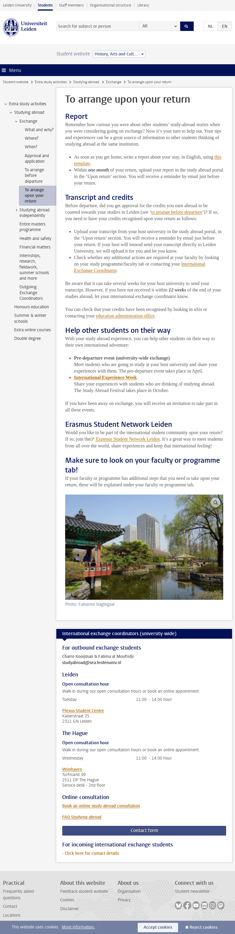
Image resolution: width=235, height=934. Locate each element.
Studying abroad (86, 82)
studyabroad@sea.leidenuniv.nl (91, 663)
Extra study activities (51, 82)
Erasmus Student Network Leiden (127, 439)
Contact (10, 906)
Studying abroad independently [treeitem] (32, 212)
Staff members (71, 5)
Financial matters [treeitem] (34, 247)
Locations (11, 915)
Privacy (124, 900)
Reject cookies (203, 927)
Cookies (67, 900)
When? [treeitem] (31, 147)
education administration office (125, 315)
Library (143, 5)
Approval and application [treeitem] (37, 158)
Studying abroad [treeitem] (26, 113)
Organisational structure (110, 5)
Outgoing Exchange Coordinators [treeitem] (31, 292)
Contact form (144, 830)
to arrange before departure (176, 212)
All (144, 26)
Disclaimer (69, 909)
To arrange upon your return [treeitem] (34, 195)
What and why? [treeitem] (39, 130)
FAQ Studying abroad (81, 817)
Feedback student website (84, 891)
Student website (15, 82)
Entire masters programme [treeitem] (32, 227)
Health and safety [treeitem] (35, 238)
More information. (78, 927)
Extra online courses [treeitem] (32, 330)
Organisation (129, 891)
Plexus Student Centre (83, 711)
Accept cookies (158, 927)
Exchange (113, 82)
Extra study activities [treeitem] (24, 104)
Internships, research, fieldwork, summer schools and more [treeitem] (34, 267)
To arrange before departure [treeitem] (34, 175)
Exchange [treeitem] (25, 121)
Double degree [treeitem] (27, 338)
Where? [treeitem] (31, 138)
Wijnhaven (72, 769)
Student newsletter (192, 891)
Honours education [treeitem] (31, 307)
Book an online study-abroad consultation (101, 806)
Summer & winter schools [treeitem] (30, 318)
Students (45, 5)
